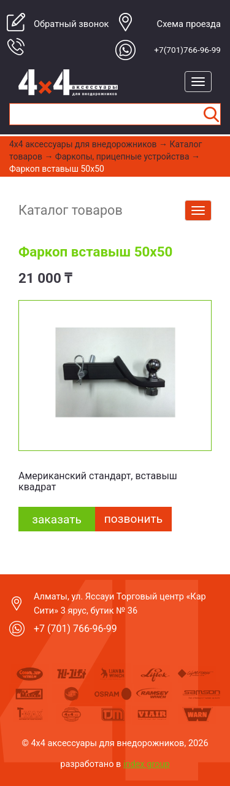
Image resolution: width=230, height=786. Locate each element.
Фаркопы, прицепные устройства (122, 156)
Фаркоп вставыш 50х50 (56, 169)
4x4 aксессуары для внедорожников (83, 144)
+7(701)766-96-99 (187, 50)
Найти (211, 114)
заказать (57, 519)
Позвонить (133, 519)
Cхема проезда (189, 23)
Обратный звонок (71, 23)
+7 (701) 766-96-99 (75, 628)
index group (146, 763)
